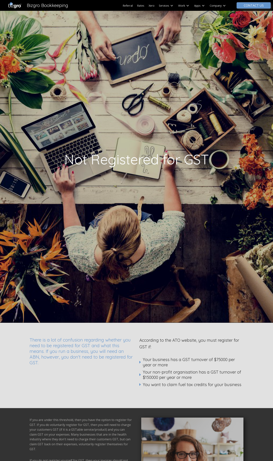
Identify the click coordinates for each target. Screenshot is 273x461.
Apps (199, 5)
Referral (128, 5)
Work (183, 5)
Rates (140, 5)
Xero (152, 5)
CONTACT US (254, 5)
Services (166, 5)
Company (218, 5)
